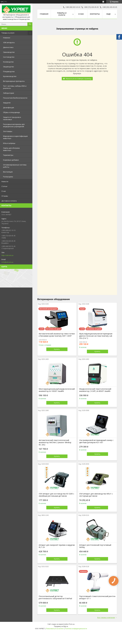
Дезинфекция (8, 107)
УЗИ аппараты (9, 42)
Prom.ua (71, 624)
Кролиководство (9, 76)
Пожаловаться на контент (55, 629)
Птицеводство (9, 71)
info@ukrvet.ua (7, 262)
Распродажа (8, 177)
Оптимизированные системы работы (15, 166)
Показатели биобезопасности (15, 98)
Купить (57, 349)
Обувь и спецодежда (11, 112)
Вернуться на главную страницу (78, 78)
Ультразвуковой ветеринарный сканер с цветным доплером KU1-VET (96, 441)
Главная (44, 14)
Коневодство (8, 62)
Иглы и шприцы (9, 143)
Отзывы (4, 196)
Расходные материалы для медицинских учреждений (14, 125)
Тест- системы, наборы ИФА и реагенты (14, 87)
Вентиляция (8, 172)
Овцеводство (8, 67)
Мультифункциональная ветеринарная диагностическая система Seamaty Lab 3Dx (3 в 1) (95, 336)
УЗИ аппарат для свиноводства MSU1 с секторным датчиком (96, 495)
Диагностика (8, 47)
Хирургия (6, 103)
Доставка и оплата (9, 201)
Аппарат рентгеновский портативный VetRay (95, 546)
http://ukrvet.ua (7, 255)
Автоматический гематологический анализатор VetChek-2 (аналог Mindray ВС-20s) (55, 442)
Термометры (8, 155)
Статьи (4, 186)
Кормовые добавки (11, 160)
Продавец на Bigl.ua (61, 626)
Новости (4, 181)
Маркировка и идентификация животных (15, 137)
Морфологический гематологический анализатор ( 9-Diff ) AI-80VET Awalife (95, 390)
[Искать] (29, 24)
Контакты (95, 14)
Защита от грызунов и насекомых (12, 118)
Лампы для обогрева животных (11, 149)
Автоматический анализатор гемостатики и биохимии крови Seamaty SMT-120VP (57, 335)
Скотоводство (8, 57)
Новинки (6, 38)
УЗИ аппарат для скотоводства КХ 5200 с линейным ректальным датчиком (56, 495)
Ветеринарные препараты (14, 81)
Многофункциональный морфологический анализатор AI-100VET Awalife (57, 390)
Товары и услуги (7, 33)
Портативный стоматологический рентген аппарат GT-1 (97, 597)
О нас (3, 191)
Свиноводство (9, 52)
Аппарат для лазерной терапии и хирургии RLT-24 (57, 546)
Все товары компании (106, 617)
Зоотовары (7, 131)
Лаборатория (8, 93)
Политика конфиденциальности (76, 629)
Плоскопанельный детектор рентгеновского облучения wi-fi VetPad (55, 597)
